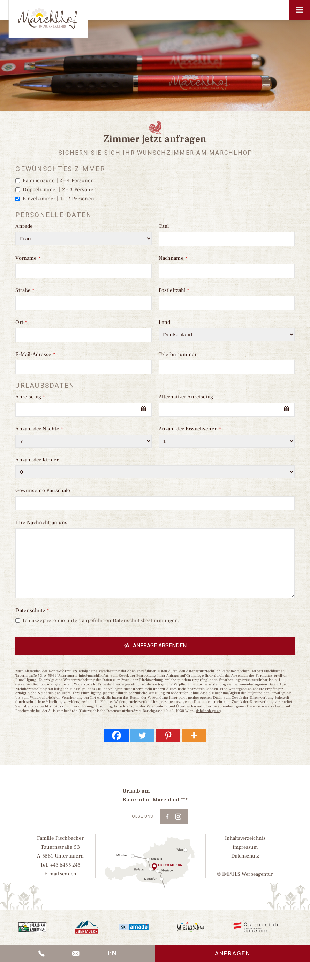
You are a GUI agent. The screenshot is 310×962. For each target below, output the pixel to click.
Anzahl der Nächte (39, 429)
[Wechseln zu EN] (111, 953)
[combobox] (83, 410)
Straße (24, 290)
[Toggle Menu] (299, 10)
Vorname (27, 258)
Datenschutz (32, 610)
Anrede (24, 226)
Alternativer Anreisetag (186, 397)
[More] (194, 735)
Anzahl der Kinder (37, 460)
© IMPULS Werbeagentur (245, 873)
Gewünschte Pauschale (42, 490)
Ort (21, 322)
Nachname (173, 258)
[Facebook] (116, 735)
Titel (164, 226)
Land (165, 322)
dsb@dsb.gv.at (208, 710)
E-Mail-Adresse (35, 354)
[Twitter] (142, 735)
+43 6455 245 (63, 865)
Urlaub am (136, 791)
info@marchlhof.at (94, 675)
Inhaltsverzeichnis (245, 838)
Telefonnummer (178, 354)
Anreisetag (30, 397)
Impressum (245, 847)
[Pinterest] (168, 735)
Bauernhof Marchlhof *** (155, 800)
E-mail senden (59, 873)
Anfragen (232, 953)
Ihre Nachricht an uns (41, 522)
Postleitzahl (174, 290)
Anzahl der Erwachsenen (190, 429)
